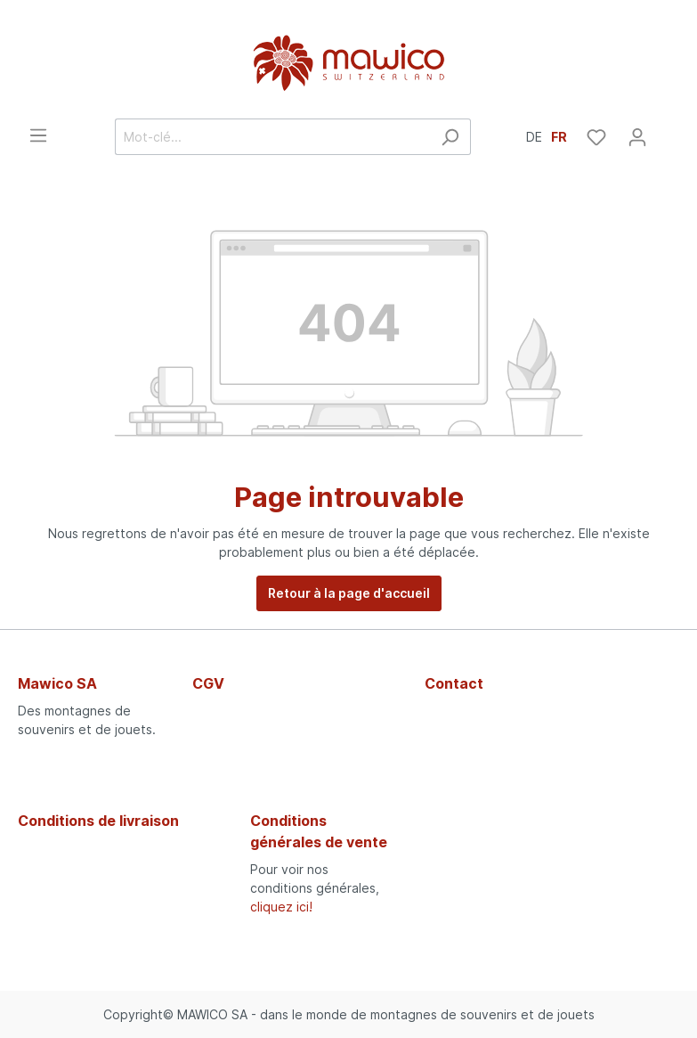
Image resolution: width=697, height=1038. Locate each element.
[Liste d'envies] (596, 137)
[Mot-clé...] (272, 137)
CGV (208, 683)
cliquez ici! (281, 906)
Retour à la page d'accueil (349, 593)
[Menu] (38, 135)
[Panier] (668, 131)
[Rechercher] (450, 137)
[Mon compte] (637, 137)
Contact (454, 683)
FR (559, 135)
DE (534, 135)
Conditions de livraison (98, 821)
